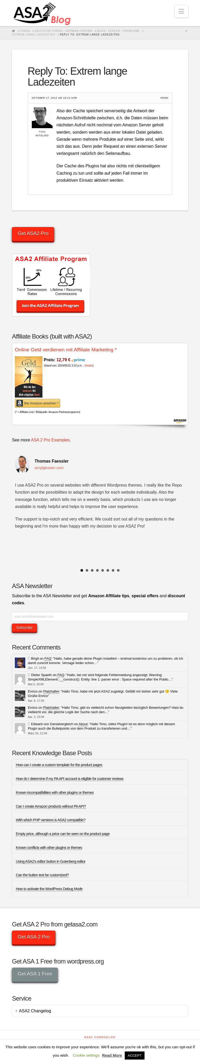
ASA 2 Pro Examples (50, 440)
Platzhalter (51, 691)
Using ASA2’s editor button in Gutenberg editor (51, 861)
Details (89, 365)
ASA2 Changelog (35, 1011)
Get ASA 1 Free (35, 974)
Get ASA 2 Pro (34, 936)
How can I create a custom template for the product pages (59, 765)
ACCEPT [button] (135, 1055)
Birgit (35, 658)
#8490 (164, 98)
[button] (181, 11)
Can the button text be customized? (42, 875)
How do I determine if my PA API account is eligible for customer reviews (69, 779)
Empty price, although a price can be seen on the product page (63, 834)
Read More (112, 1055)
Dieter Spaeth (41, 675)
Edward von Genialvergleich (52, 724)
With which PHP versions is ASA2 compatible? (50, 820)
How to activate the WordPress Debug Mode (49, 889)
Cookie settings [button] (86, 1055)
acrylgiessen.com (49, 468)
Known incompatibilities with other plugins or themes (55, 792)
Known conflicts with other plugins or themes (49, 848)
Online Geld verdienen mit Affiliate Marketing (66, 349)
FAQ (48, 658)
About (83, 724)
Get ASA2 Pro (33, 233)
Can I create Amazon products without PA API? (51, 806)
